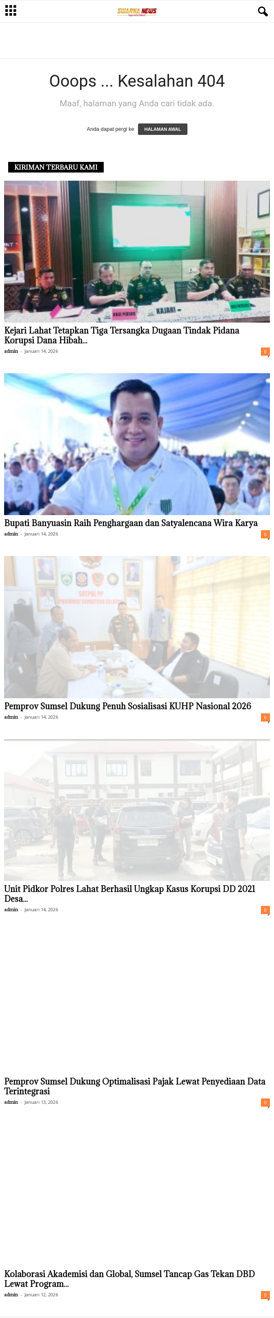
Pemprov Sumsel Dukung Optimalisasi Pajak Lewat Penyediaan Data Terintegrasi (134, 1086)
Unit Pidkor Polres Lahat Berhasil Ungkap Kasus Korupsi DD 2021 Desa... (129, 894)
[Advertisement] (137, 40)
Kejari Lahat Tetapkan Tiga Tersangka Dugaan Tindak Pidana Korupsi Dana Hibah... (121, 335)
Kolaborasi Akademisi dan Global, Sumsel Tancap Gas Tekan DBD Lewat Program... (129, 1279)
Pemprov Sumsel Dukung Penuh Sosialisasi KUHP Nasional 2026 (127, 706)
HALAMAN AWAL (162, 129)
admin (11, 351)
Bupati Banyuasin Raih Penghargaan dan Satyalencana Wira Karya (131, 523)
